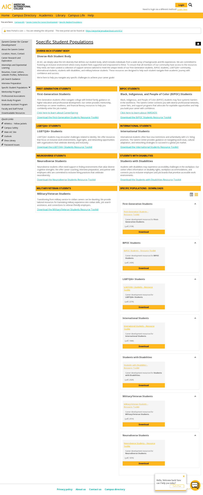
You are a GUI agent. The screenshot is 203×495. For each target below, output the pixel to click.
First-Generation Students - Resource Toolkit (136, 213)
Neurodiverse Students (51, 155)
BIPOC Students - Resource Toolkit (140, 250)
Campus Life (76, 15)
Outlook (6, 136)
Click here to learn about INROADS (138, 112)
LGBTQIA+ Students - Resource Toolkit (138, 288)
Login (181, 5)
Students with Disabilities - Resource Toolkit (136, 366)
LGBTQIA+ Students (49, 125)
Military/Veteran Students (54, 188)
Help (91, 15)
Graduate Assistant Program (14, 104)
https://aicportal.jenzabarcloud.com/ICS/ (104, 30)
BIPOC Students (129, 88)
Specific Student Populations (70, 22)
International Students (135, 125)
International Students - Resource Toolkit (139, 327)
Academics (46, 15)
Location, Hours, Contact (13, 53)
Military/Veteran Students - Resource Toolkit (136, 405)
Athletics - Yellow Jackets (14, 123)
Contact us (95, 489)
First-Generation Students (54, 88)
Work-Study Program (11, 100)
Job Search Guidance (11, 79)
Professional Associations (13, 96)
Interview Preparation (11, 83)
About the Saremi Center (13, 49)
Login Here (182, 9)
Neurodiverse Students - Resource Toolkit (139, 444)
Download (152, 231)
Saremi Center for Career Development (42, 22)
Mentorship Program (11, 91)
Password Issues (10, 144)
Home (5, 15)
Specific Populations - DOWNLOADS (141, 188)
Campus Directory (24, 15)
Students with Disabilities (136, 155)
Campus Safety (9, 127)
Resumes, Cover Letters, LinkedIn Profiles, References (15, 73)
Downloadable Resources (13, 113)
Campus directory (115, 489)
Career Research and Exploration (11, 59)
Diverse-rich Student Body (53, 50)
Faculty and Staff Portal (12, 108)
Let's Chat (177, 486)
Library (60, 15)
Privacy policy (64, 489)
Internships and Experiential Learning (14, 66)
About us (81, 489)
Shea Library (8, 140)
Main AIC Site (8, 132)
